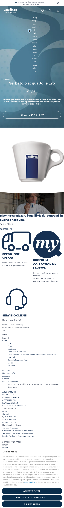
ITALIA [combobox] (5, 432)
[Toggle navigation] (57, 10)
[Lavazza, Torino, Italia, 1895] (10, 10)
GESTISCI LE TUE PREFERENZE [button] (32, 498)
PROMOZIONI (8, 382)
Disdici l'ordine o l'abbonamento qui (18, 423)
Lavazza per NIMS (10, 369)
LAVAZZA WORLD (10, 390)
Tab (9, 330)
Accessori (6, 363)
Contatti (6, 401)
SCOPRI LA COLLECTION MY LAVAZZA (44, 251)
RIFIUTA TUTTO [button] (32, 504)
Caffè (4, 328)
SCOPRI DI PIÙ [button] (6, 216)
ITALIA (5, 435)
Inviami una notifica (32, 85)
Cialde (10, 350)
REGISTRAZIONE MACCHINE (14, 393)
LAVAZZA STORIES (10, 384)
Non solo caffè (8, 360)
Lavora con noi (9, 409)
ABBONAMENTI (9, 379)
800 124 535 (10, 407)
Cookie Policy (12, 446)
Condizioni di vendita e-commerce (17, 418)
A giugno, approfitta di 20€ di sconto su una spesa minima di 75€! (31, 3)
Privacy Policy (12, 444)
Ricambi (6, 366)
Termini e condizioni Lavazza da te (17, 420)
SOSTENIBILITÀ (9, 387)
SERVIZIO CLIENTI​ (14, 302)
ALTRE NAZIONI (9, 437)
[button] (58, 3)
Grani (10, 333)
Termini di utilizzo (10, 415)
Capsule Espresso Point (18, 347)
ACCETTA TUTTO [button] (32, 491)
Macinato (12, 336)
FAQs (4, 398)
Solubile (11, 353)
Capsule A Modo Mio (17, 339)
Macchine (6, 357)
